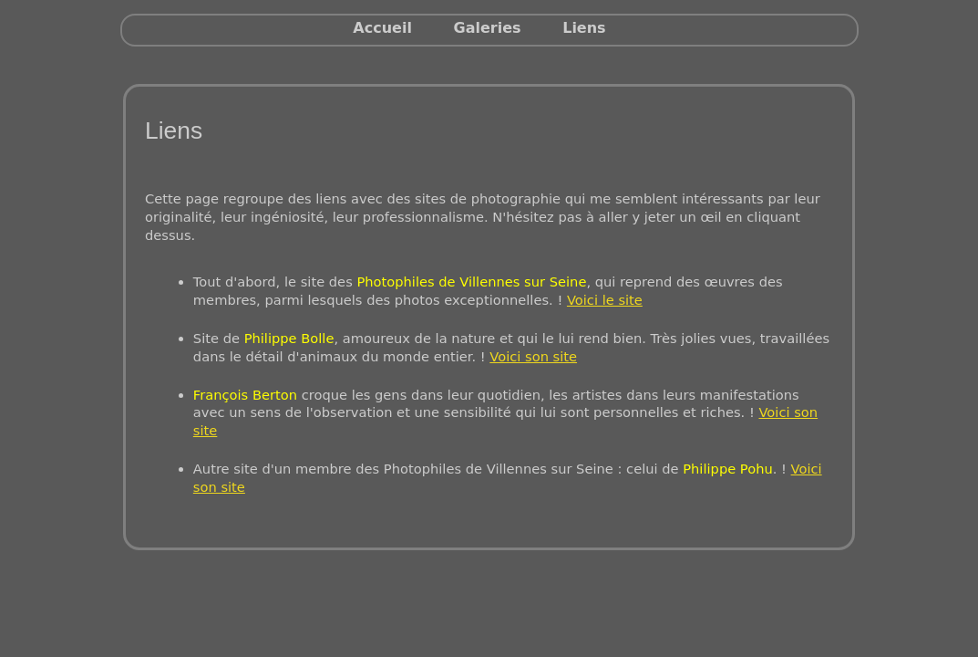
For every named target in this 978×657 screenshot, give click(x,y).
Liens (583, 27)
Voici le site (605, 300)
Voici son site (533, 356)
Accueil (382, 27)
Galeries (487, 27)
